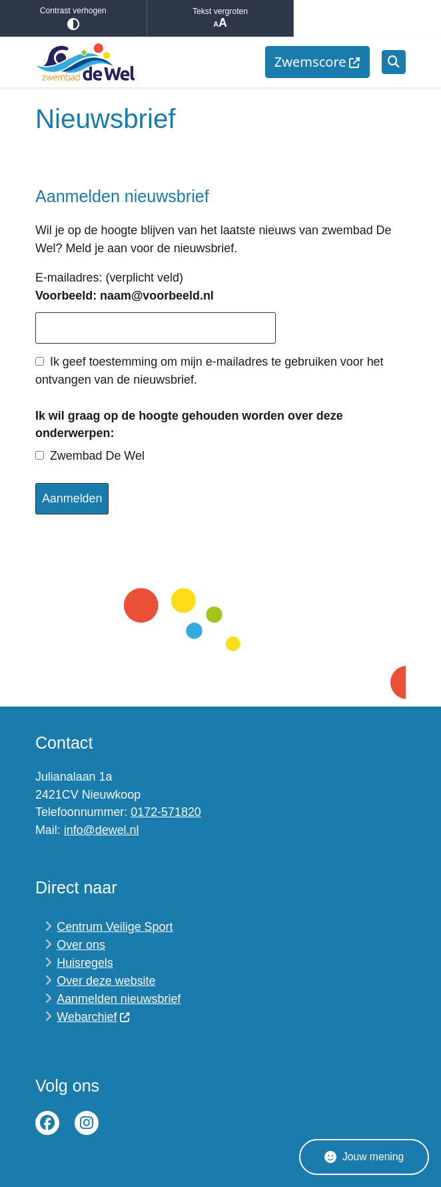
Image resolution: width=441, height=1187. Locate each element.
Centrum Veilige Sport (115, 926)
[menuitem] (317, 62)
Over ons (81, 944)
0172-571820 (166, 812)
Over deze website (106, 980)
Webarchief (94, 1017)
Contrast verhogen (73, 18)
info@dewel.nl (101, 830)
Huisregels (85, 962)
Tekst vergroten (220, 18)
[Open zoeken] (394, 62)
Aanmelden (72, 498)
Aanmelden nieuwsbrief (119, 999)
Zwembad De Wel (97, 455)
